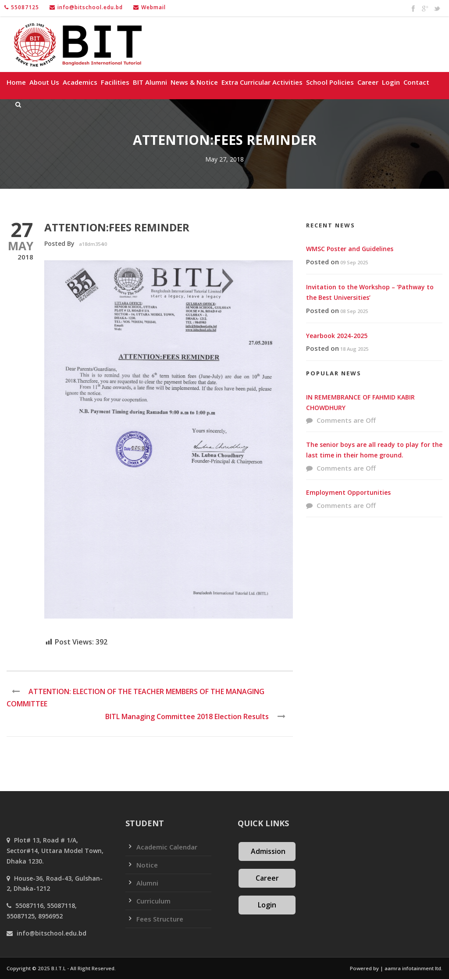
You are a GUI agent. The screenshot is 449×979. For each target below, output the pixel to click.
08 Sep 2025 (354, 311)
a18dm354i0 (93, 244)
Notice (147, 864)
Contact (416, 82)
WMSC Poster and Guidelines (349, 249)
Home (16, 82)
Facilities (115, 82)
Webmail (153, 7)
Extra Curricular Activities (262, 82)
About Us (44, 82)
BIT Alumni (150, 82)
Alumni (147, 882)
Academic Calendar (166, 846)
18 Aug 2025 (354, 349)
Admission (268, 851)
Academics (80, 82)
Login (391, 82)
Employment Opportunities (348, 492)
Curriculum (153, 900)
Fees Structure (159, 918)
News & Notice (194, 82)
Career (367, 82)
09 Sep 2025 (354, 262)
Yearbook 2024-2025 (336, 335)
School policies (330, 82)
